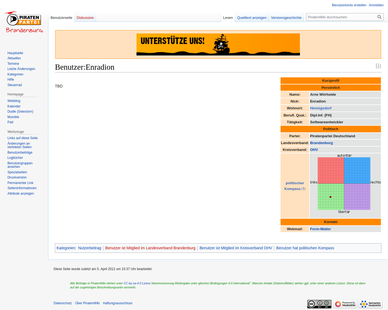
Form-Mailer (320, 229)
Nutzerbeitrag (89, 248)
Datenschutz (63, 303)
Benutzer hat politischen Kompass (305, 248)
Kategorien (66, 248)
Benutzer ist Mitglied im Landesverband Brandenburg (150, 248)
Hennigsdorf (320, 108)
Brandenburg (321, 143)
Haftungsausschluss (117, 303)
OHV (314, 150)
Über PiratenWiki (87, 303)
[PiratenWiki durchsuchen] (345, 17)
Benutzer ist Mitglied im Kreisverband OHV (236, 248)
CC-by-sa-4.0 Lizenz (137, 283)
